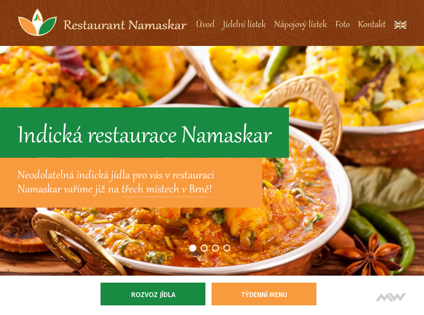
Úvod (205, 25)
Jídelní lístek (244, 25)
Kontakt (372, 25)
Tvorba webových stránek (391, 297)
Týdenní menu (264, 294)
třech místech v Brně (165, 190)
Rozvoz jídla (153, 294)
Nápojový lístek (300, 25)
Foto (342, 25)
